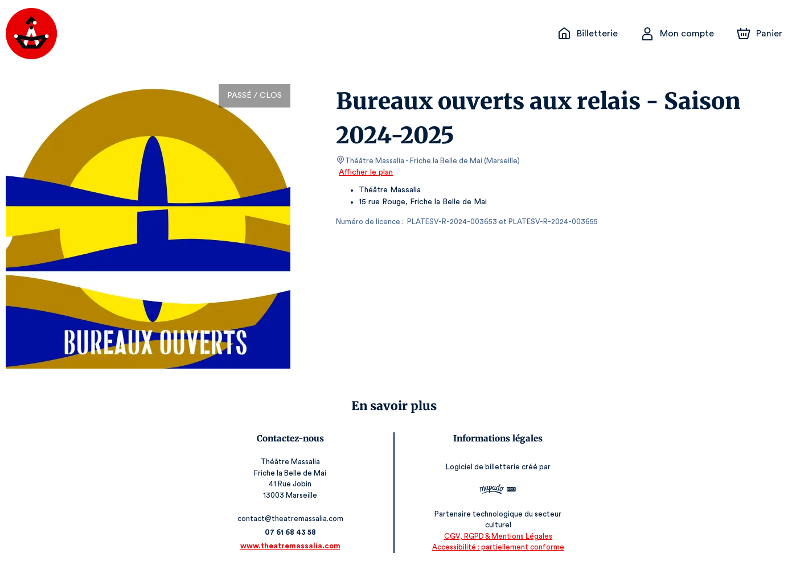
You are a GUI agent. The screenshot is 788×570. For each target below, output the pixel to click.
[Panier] (759, 33)
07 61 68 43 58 (292, 532)
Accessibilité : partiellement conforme (496, 547)
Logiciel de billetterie (481, 466)
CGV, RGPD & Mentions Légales (496, 536)
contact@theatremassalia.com (292, 518)
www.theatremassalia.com (291, 546)
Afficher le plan (365, 172)
